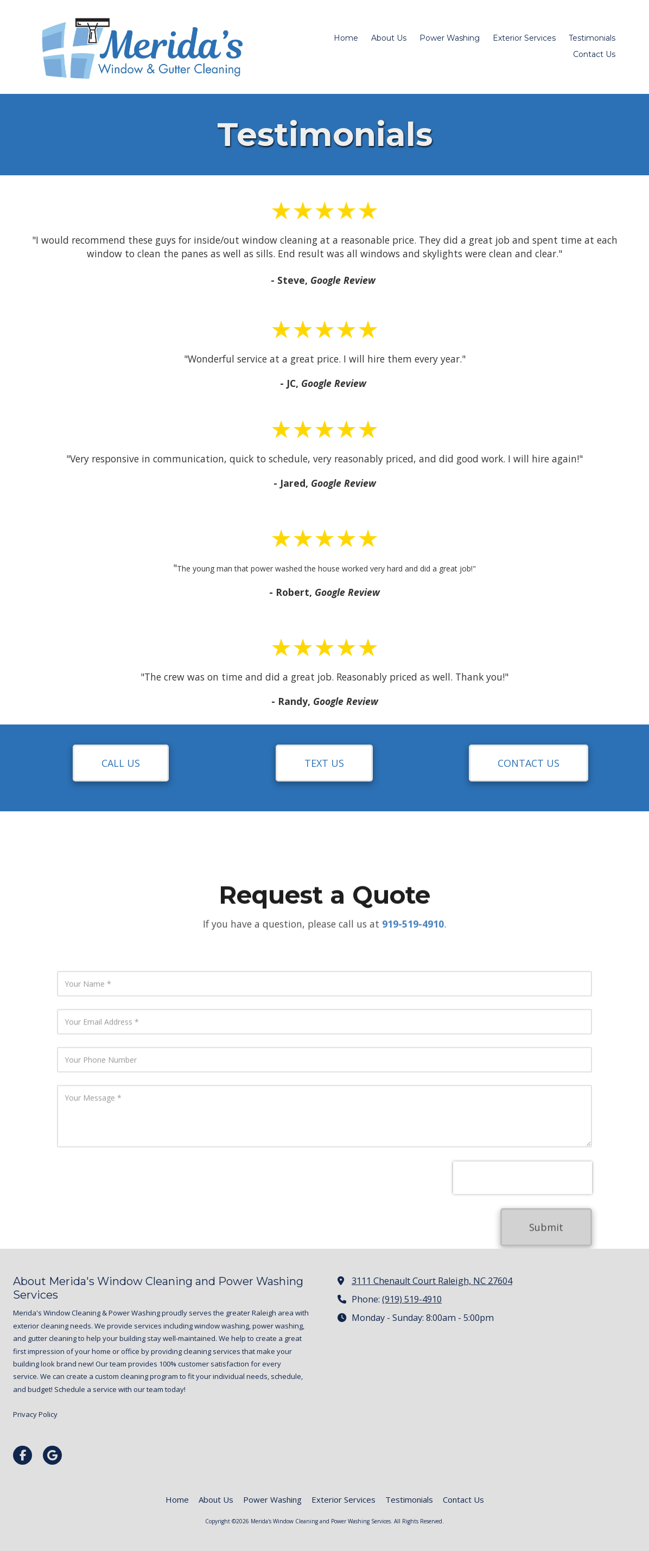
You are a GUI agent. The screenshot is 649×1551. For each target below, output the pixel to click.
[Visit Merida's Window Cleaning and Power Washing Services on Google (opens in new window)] (52, 1455)
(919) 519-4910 (412, 1299)
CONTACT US (528, 763)
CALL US (120, 763)
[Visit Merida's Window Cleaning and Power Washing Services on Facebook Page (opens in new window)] (22, 1455)
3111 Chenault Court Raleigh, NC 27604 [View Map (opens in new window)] (432, 1281)
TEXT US (324, 763)
